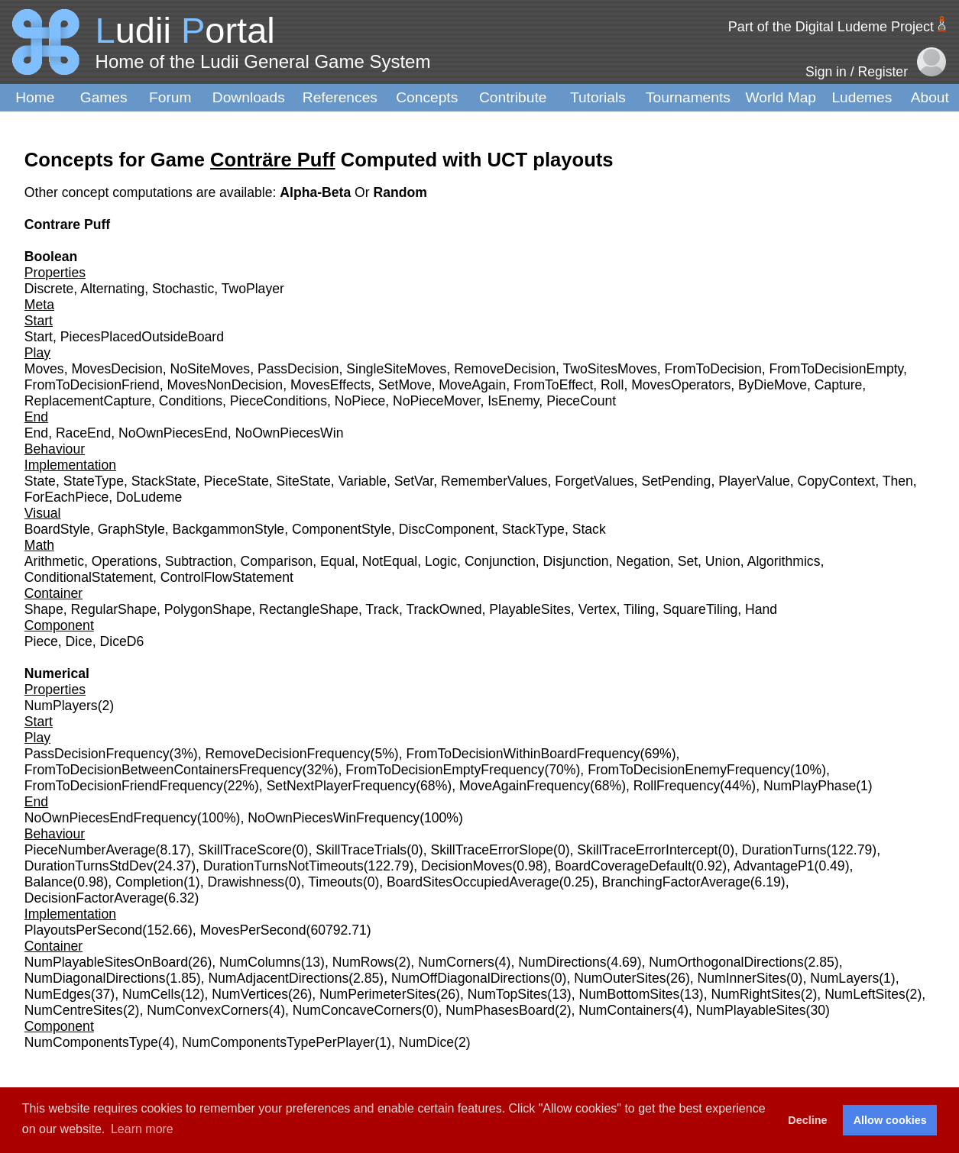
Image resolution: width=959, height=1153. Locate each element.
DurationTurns (784, 849)
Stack (589, 529)
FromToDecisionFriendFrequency (123, 785)
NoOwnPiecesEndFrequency (110, 817)
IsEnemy (513, 401)
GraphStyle (131, 529)
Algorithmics (784, 561)
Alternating (112, 288)
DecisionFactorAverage (94, 898)
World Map (781, 97)
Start (38, 336)
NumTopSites (508, 994)
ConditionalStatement (88, 577)
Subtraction (199, 561)
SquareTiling (700, 609)
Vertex (597, 609)
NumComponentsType (91, 1042)
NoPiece (360, 401)
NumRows (363, 962)
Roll (612, 384)
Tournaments (688, 97)
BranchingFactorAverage (675, 882)
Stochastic (183, 288)
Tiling (639, 609)
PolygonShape (207, 609)
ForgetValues (594, 481)
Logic (441, 561)
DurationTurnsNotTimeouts (283, 866)
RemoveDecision (505, 368)
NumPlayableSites (751, 1010)
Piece (41, 641)
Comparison (276, 561)
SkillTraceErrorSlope (491, 849)
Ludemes (861, 97)
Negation (642, 561)
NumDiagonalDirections (95, 978)
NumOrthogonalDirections (726, 962)
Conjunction (500, 561)
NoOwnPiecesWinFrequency (334, 817)
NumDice (426, 1042)
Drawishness (245, 882)
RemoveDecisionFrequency (287, 753)
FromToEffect (553, 384)
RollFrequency (676, 785)
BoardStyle (57, 529)
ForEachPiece (66, 497)
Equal (337, 561)
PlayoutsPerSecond (83, 930)
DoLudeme (149, 497)
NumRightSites (756, 994)
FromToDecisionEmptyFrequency (444, 769)
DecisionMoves (466, 866)
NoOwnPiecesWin (289, 433)
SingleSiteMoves (396, 368)
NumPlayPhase (809, 785)
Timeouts (335, 882)
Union (722, 561)
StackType (533, 529)
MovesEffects (330, 384)
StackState (163, 481)
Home (34, 97)
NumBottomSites (628, 994)
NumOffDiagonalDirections (470, 978)
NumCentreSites (73, 1010)
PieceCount (581, 401)
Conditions (190, 401)
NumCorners (456, 962)
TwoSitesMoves (610, 368)
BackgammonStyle (228, 529)
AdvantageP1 (774, 866)
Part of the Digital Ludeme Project (831, 26)
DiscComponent (446, 529)
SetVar (414, 481)
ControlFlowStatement (226, 577)
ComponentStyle (341, 529)
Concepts (427, 97)
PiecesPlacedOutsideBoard (142, 336)
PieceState (236, 481)
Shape (43, 609)
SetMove (404, 384)
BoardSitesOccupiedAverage (473, 882)
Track (382, 609)
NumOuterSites (620, 978)
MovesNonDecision (225, 384)
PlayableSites (530, 609)
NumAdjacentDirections (278, 978)
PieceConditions (278, 401)
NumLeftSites (865, 994)
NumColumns (260, 962)
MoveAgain (472, 384)
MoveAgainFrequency (524, 785)
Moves (44, 368)
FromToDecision (713, 368)
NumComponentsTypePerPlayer (278, 1042)
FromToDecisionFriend (92, 384)
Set (688, 561)
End (36, 433)
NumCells (151, 994)
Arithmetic (54, 561)
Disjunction (576, 561)
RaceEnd (83, 433)
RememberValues (494, 481)
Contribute (513, 97)
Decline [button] (807, 1120)
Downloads (248, 97)
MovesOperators (681, 384)
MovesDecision (116, 368)
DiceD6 (122, 641)
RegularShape (113, 609)
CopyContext (837, 481)
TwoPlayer (253, 288)
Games (104, 97)
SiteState (303, 481)
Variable (363, 481)
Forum (170, 97)
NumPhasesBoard (500, 1010)
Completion (149, 882)
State (40, 481)
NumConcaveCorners (357, 1010)
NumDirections (562, 962)
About (930, 97)
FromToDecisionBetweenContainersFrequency (163, 769)
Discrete (49, 288)
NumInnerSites (742, 978)
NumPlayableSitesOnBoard (106, 962)
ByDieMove (772, 384)
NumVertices (250, 994)
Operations (124, 561)
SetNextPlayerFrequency (341, 785)
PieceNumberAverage (90, 849)
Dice (79, 641)
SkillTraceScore (245, 849)
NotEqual (389, 561)
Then (898, 481)
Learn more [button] (142, 1128)
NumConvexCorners (207, 1010)
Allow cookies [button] (890, 1120)
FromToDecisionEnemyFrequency (689, 769)
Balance (48, 882)
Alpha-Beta (317, 192)
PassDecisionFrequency (97, 753)
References (340, 97)
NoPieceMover (436, 401)
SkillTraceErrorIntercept (647, 849)
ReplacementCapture (87, 401)
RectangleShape (308, 609)
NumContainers (625, 1010)
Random (400, 192)
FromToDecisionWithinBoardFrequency (523, 753)
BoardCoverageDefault (623, 866)
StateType (93, 481)
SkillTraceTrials (361, 849)
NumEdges (57, 994)
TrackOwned (443, 609)
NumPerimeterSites (377, 994)
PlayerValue (754, 481)
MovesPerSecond (253, 930)
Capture (839, 384)
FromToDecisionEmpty (836, 368)
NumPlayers (61, 705)
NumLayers (844, 978)
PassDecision (298, 368)
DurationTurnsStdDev (89, 866)
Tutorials (598, 97)
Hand (761, 609)
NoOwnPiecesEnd (173, 433)
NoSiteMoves (210, 368)
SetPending (676, 481)
